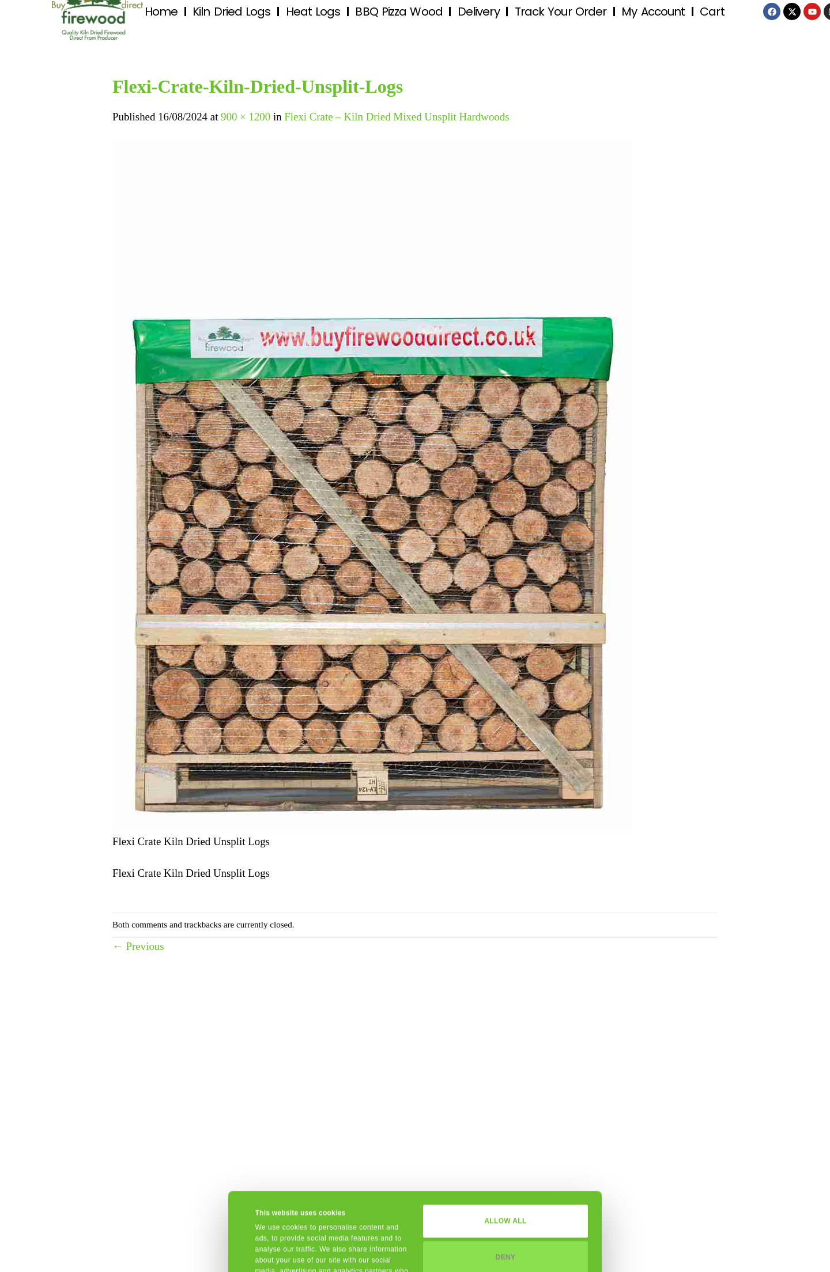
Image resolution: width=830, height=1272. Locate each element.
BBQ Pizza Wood (398, 11)
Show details (277, 1251)
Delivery (479, 11)
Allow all (505, 1143)
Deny (506, 1179)
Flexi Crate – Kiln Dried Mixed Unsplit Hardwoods (396, 117)
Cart (712, 11)
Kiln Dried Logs (232, 11)
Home (161, 11)
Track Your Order (561, 11)
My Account (653, 11)
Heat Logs (313, 11)
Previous (138, 946)
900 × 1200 (245, 117)
